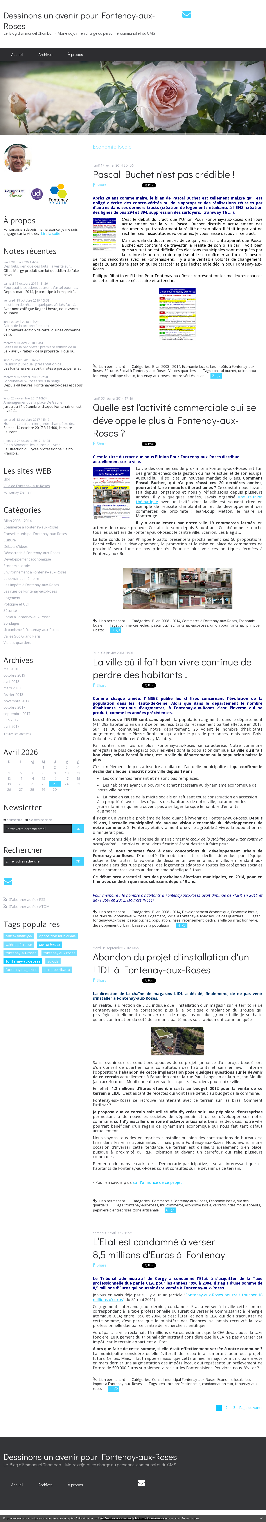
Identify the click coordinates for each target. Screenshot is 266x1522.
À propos (75, 54)
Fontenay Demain (18, 492)
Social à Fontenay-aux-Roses (27, 617)
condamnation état (217, 1383)
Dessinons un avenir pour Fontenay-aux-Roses (79, 20)
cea (162, 1383)
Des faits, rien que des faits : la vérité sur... (38, 266)
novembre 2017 (16, 701)
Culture (10, 540)
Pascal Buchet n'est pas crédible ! (164, 173)
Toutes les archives (17, 734)
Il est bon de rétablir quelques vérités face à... (40, 304)
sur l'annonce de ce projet (157, 1182)
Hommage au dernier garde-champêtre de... (39, 423)
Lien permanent (109, 366)
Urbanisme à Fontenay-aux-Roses (31, 630)
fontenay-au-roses (20, 953)
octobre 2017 (14, 707)
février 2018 (13, 695)
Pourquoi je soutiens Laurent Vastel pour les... (41, 287)
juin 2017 (11, 720)
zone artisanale (146, 1210)
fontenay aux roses (59, 953)
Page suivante (250, 1407)
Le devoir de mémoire (21, 579)
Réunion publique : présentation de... (33, 364)
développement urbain (111, 925)
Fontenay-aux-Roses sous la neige (32, 381)
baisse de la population (151, 925)
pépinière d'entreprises (112, 1210)
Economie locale (17, 566)
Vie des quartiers (17, 643)
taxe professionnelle (183, 1383)
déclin (210, 920)
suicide (53, 961)
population (161, 920)
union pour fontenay (227, 625)
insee (176, 920)
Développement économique (27, 559)
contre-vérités (183, 375)
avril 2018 (11, 682)
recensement (193, 920)
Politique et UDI (16, 604)
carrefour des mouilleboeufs (236, 1205)
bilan (200, 375)
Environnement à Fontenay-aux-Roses (35, 572)
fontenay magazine (21, 969)
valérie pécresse (18, 944)
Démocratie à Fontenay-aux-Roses (32, 553)
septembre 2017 (17, 714)
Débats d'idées (16, 546)
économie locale (198, 1205)
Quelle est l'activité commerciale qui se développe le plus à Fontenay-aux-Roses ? (174, 420)
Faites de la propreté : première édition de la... (41, 347)
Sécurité (10, 611)
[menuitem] (17, 54)
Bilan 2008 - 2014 (18, 521)
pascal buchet (49, 944)
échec (144, 625)
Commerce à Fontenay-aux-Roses (31, 527)
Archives (45, 54)
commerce (174, 1205)
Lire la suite (50, 233)
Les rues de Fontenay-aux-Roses (30, 591)
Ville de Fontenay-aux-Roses (27, 485)
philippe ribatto (57, 969)
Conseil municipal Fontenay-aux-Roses (35, 534)
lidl (162, 1205)
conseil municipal (18, 936)
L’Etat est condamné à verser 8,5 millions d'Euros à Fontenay (159, 1248)
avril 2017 (11, 726)
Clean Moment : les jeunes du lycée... (33, 444)
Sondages (12, 623)
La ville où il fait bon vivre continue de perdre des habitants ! (172, 668)
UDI (7, 479)
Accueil (17, 54)
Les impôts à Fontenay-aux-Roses (31, 585)
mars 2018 (12, 688)
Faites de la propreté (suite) (26, 325)
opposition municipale (57, 936)
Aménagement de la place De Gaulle (33, 402)
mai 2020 (11, 669)
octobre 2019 (14, 675)
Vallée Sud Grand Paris (22, 636)
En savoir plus (190, 1518)
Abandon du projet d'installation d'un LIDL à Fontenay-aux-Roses (171, 963)
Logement (12, 598)
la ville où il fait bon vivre (237, 920)
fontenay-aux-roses (22, 961)
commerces (129, 625)
